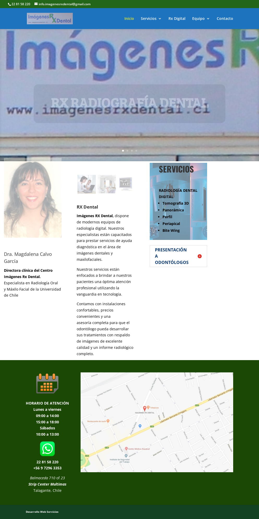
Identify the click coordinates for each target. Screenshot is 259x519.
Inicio (129, 19)
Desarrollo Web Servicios (42, 512)
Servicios (148, 19)
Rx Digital (176, 19)
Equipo (198, 19)
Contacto (225, 19)
